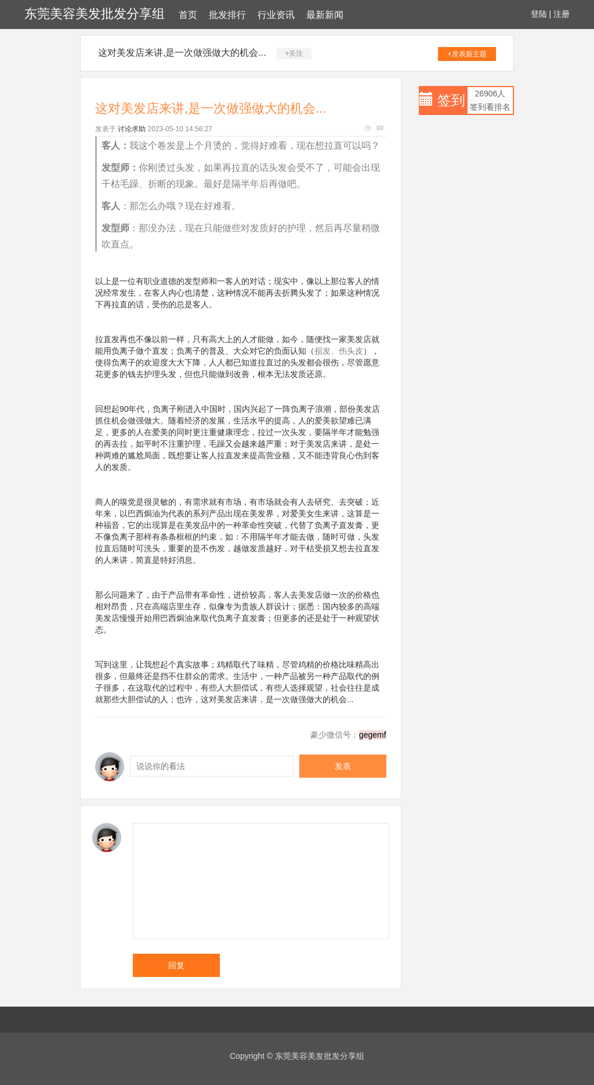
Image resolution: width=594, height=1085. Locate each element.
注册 (561, 14)
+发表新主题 (467, 54)
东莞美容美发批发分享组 (94, 13)
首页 (188, 15)
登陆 (539, 14)
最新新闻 (324, 15)
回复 (176, 965)
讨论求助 (132, 129)
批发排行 (227, 15)
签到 (451, 100)
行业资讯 (276, 15)
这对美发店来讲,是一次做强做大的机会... (182, 53)
